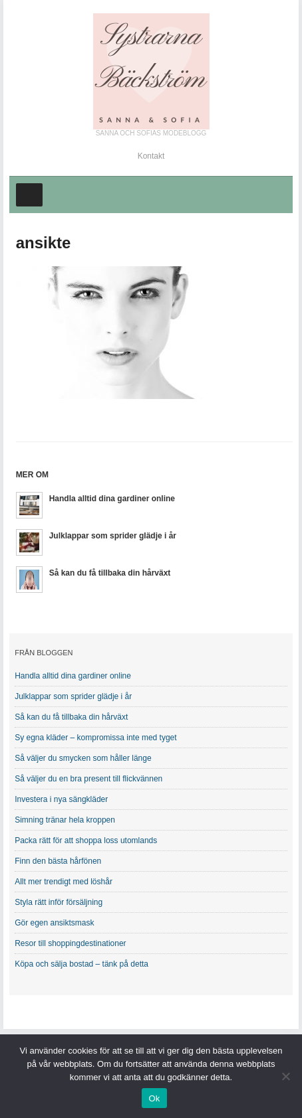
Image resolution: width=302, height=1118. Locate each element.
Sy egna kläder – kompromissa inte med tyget (95, 737)
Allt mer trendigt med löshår (63, 881)
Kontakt (151, 156)
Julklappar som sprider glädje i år (112, 535)
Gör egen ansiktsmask (54, 922)
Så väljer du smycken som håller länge (83, 758)
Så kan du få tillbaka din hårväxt (110, 573)
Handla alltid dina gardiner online (112, 498)
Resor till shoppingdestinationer (70, 943)
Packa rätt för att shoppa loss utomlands (86, 840)
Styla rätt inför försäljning (58, 902)
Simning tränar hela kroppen (65, 820)
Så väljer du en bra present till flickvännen (88, 778)
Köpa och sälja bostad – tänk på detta (81, 964)
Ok (154, 1098)
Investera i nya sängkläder (61, 799)
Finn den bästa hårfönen (58, 861)
